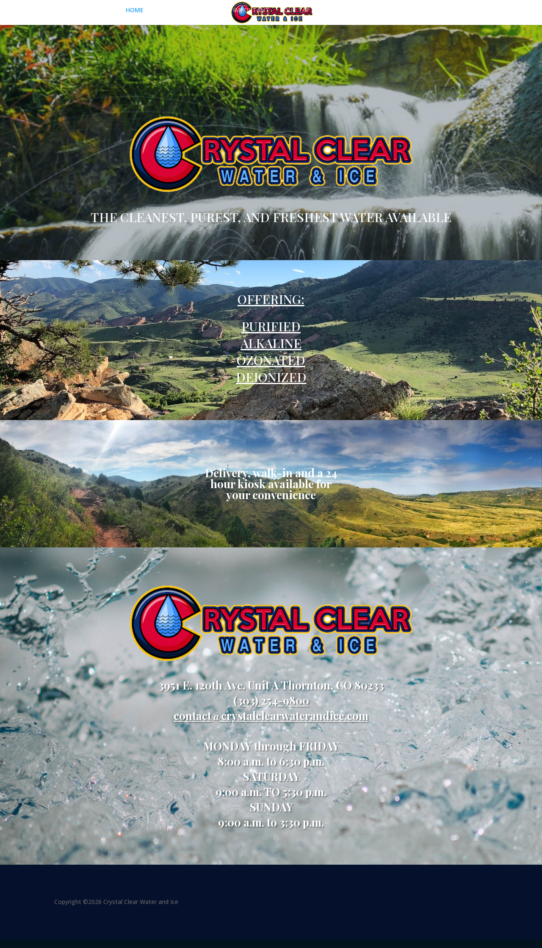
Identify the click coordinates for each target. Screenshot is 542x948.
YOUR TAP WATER (306, 10)
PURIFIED (271, 326)
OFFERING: (271, 299)
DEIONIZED (271, 376)
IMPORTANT (251, 10)
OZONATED (271, 360)
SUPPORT (356, 10)
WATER (212, 10)
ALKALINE (271, 343)
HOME (135, 10)
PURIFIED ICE (173, 10)
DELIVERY (403, 10)
